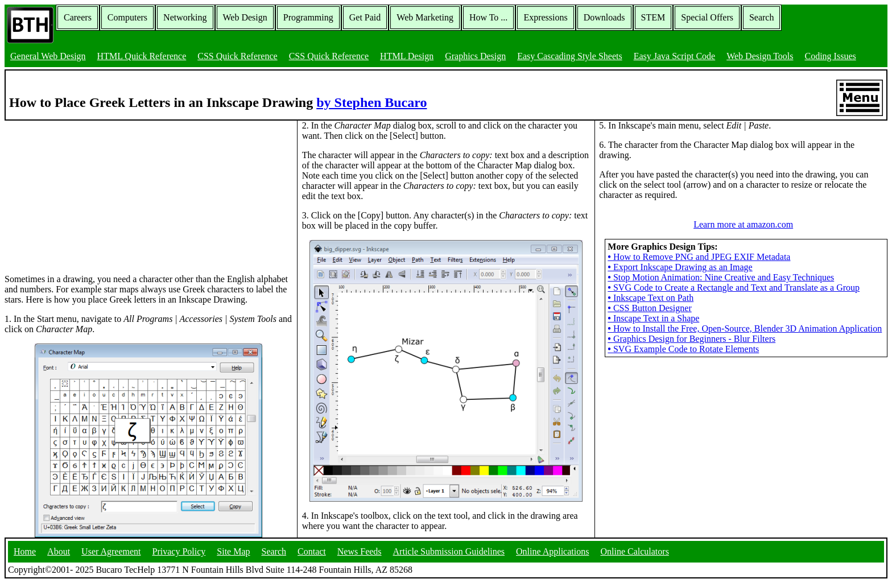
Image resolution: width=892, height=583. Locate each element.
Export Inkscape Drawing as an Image (680, 267)
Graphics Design (475, 56)
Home (25, 551)
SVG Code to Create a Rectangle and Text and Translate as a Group (734, 287)
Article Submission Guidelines (449, 551)
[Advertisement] (90, 192)
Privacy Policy (179, 551)
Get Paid (365, 17)
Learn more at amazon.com (743, 224)
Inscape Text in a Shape (653, 318)
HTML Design (406, 56)
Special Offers (707, 17)
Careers (78, 17)
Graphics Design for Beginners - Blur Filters (691, 339)
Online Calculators (634, 551)
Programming (308, 17)
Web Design (245, 17)
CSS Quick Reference (237, 56)
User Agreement (111, 551)
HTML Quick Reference (142, 56)
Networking (185, 17)
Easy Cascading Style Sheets (569, 56)
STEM (653, 17)
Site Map (233, 551)
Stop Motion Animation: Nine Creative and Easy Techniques (721, 277)
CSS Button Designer (649, 308)
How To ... (488, 17)
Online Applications (552, 551)
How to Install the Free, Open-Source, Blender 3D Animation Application (745, 328)
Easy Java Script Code (675, 56)
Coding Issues (830, 56)
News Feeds (359, 551)
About (58, 551)
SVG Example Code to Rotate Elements (683, 349)
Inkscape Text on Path (650, 298)
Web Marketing (425, 17)
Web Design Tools (759, 56)
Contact (312, 551)
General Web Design (48, 56)
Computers (127, 17)
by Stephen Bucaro (371, 102)
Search (761, 17)
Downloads (604, 17)
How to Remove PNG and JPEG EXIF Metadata (699, 257)
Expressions (545, 17)
